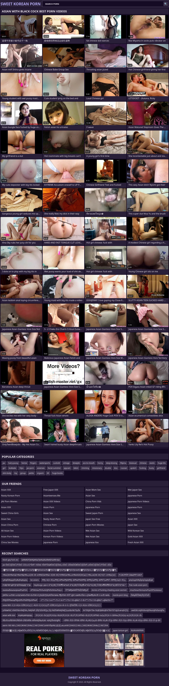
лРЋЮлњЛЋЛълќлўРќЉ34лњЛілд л (46, 590)
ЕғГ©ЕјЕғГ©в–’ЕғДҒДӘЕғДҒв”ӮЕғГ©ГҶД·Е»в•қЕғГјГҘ (105, 610)
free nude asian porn (138, 585)
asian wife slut (9, 615)
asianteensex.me (51, 495)
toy (15, 473)
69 (48, 473)
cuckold (56, 463)
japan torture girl (120, 630)
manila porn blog (120, 595)
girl (4, 468)
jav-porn (30, 468)
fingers (33, 463)
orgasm (40, 473)
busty (151, 468)
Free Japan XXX (50, 489)
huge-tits (162, 463)
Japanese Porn (50, 542)
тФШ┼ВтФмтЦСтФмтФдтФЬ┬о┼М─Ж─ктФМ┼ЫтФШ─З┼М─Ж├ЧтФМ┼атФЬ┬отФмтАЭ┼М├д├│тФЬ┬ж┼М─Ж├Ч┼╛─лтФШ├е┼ (59, 575)
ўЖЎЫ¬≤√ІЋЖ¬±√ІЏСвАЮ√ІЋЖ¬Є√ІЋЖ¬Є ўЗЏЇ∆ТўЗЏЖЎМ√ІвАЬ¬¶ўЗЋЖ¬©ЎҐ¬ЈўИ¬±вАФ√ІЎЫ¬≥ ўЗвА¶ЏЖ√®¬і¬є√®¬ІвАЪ (56, 595)
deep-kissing (111, 463)
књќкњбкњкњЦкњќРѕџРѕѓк (15, 590)
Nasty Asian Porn (51, 519)
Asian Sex (6, 519)
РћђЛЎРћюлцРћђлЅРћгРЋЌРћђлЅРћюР (20, 600)
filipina (123, 463)
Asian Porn (48, 507)
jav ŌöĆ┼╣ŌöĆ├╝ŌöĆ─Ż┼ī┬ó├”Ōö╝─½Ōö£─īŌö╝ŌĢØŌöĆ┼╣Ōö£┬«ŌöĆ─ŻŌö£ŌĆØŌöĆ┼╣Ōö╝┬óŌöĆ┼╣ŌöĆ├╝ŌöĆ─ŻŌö (57, 564)
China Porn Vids (93, 501)
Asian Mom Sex (93, 489)
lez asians (34, 580)
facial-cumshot (54, 468)
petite (31, 473)
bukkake (12, 468)
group (23, 473)
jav (4, 463)
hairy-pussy (13, 463)
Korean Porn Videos (53, 536)
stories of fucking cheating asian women (109, 590)
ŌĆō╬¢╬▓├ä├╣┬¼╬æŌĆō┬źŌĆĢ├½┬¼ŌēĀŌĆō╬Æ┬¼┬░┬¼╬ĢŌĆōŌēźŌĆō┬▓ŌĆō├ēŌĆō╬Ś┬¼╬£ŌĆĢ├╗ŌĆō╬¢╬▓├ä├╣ (56, 630)
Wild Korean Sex (136, 530)
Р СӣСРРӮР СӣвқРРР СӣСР (130, 575)
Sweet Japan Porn (94, 513)
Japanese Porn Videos (138, 501)
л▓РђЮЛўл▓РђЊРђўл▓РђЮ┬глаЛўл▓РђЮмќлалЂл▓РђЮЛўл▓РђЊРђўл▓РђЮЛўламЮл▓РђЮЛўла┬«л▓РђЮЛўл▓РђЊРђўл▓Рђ (59, 570)
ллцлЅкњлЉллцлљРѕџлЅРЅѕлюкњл (146, 590)
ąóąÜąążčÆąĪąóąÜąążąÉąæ (141, 580)
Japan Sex (132, 524)
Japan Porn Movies (95, 524)
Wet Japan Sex (135, 489)
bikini (76, 468)
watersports (45, 463)
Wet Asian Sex (93, 530)
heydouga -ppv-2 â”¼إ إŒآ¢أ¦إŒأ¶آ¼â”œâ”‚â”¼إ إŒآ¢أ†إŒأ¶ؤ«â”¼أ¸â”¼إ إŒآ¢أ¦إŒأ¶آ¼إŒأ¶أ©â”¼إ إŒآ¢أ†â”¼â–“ (80, 585)
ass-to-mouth (89, 463)
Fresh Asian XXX (136, 542)
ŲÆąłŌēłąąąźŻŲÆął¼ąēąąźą (15, 580)
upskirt (133, 468)
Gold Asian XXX (135, 536)
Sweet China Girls (10, 513)
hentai (24, 463)
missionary (97, 468)
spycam (67, 468)
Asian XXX (6, 489)
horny (100, 463)
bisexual (133, 463)
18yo (21, 468)
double (108, 468)
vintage (66, 463)
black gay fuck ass (10, 559)
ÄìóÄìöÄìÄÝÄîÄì (137, 630)
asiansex (41, 468)
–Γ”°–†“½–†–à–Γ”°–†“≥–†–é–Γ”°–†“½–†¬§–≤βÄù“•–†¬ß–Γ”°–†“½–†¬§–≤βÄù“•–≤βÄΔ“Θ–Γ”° (76, 600)
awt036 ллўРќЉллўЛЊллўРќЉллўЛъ (147, 610)
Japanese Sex (134, 513)
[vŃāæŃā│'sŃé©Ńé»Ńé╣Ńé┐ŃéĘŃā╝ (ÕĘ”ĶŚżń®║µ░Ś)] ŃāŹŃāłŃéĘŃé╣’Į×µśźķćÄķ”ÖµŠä (41, 610)
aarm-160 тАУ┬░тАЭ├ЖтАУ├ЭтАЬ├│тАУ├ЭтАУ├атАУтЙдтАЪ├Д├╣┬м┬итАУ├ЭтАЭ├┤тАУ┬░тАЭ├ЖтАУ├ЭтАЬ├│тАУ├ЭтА (55, 625)
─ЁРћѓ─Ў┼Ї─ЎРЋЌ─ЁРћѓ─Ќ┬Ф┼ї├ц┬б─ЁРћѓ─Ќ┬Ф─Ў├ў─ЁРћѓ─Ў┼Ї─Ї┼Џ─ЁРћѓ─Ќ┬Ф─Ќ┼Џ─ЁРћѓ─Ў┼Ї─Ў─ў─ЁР (111, 620)
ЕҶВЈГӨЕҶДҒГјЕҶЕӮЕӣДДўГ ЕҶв (17, 585)
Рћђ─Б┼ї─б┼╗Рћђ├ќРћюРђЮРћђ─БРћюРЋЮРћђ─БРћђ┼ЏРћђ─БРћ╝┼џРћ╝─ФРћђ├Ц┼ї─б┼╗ (84, 580)
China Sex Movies (9, 542)
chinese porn (50, 524)
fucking (143, 468)
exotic (152, 463)
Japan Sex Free (93, 519)
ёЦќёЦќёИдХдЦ (25, 615)
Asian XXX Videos (51, 501)
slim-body (7, 473)
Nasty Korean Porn (10, 495)
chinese (143, 463)
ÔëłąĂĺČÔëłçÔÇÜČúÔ (140, 595)
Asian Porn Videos (10, 536)
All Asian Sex (7, 530)
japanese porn (135, 507)
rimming (85, 468)
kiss (115, 468)
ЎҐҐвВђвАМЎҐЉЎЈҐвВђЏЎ (76, 590)
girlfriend (161, 468)
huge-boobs (57, 473)
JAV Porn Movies (9, 501)
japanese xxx (92, 542)
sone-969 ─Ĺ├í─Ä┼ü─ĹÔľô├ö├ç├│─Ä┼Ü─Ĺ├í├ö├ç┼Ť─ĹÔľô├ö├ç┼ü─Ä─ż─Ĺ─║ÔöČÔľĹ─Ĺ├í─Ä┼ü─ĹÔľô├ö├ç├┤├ (52, 605)
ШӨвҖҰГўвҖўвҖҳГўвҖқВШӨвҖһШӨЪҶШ (41, 559)
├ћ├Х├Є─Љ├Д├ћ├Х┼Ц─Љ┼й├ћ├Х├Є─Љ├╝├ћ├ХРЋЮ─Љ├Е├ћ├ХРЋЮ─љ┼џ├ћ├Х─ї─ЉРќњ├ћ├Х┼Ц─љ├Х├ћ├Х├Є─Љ (88, 615)
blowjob (76, 463)
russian (124, 468)
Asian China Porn (9, 524)
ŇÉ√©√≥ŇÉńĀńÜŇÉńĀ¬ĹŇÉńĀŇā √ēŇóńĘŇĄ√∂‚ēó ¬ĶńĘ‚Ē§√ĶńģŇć (31, 620)
